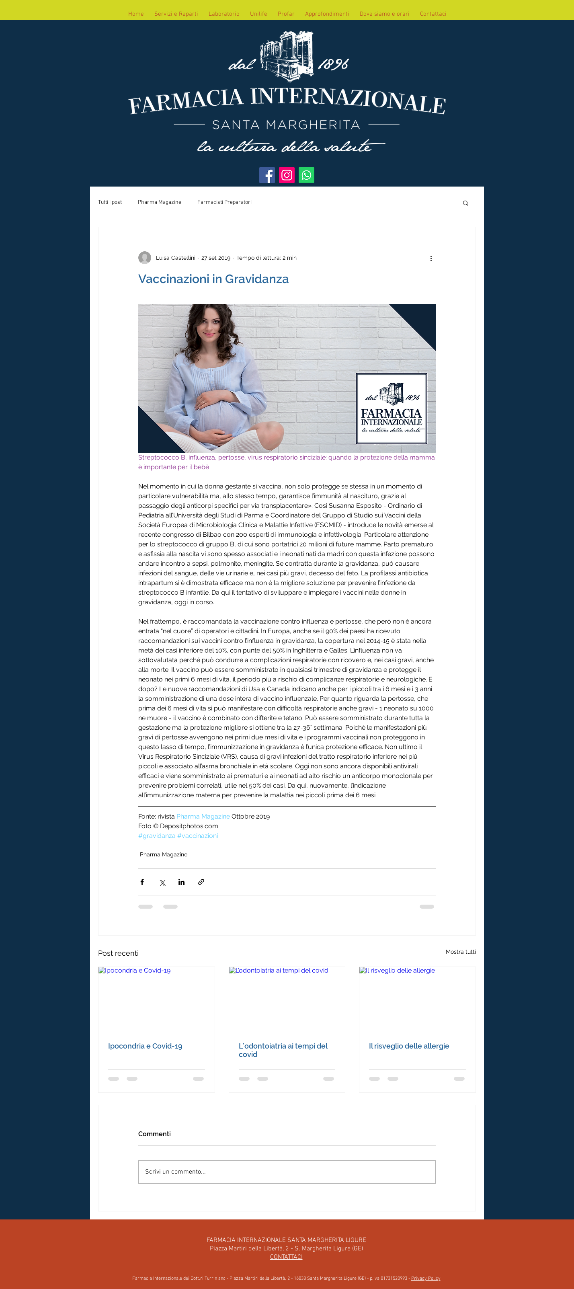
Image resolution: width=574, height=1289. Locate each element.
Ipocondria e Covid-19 (145, 1046)
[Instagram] (287, 175)
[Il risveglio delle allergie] (417, 999)
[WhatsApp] (306, 175)
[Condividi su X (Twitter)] (162, 882)
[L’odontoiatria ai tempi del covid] (287, 999)
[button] (465, 202)
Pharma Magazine (159, 202)
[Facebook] (267, 175)
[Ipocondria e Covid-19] (156, 999)
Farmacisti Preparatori (224, 202)
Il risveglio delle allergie (409, 1046)
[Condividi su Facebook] (142, 882)
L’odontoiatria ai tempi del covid (283, 1050)
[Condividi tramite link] (201, 882)
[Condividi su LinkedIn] (181, 882)
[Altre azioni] (431, 258)
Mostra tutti (461, 951)
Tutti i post (110, 202)
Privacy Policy (426, 1278)
